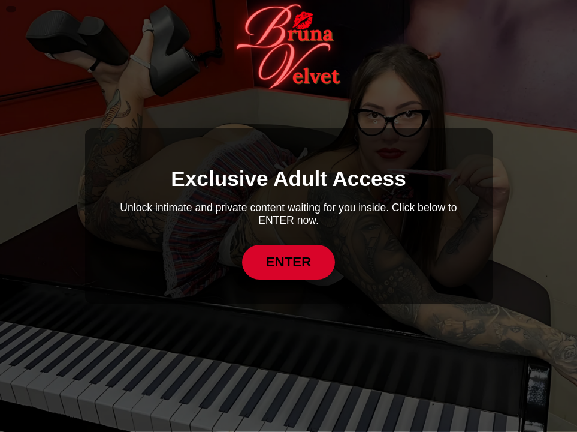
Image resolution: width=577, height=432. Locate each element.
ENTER (289, 261)
